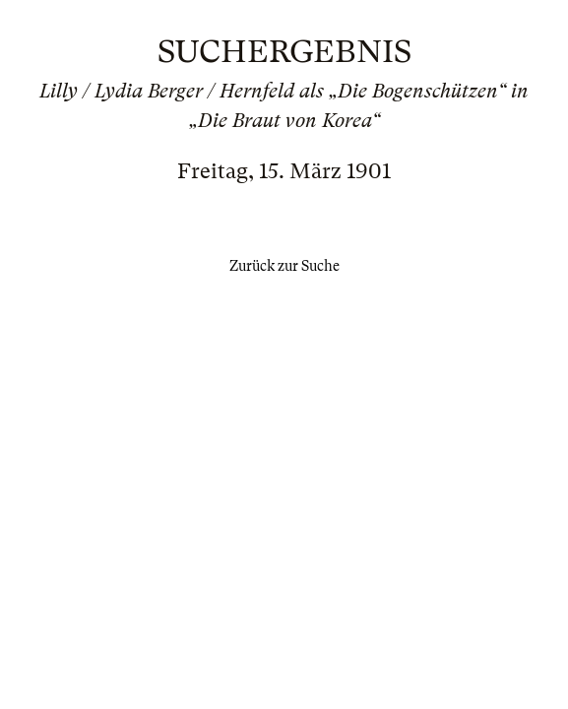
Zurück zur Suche (284, 266)
